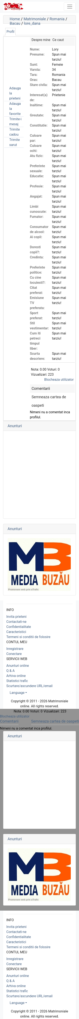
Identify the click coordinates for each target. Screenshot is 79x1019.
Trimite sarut (14, 142)
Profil (10, 32)
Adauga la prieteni (15, 93)
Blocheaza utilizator (59, 380)
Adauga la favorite (15, 109)
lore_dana (32, 23)
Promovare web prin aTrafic (23, 589)
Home (15, 19)
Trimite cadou (14, 131)
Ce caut (58, 40)
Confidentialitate (18, 627)
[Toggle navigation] (70, 6)
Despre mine (41, 40)
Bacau (15, 23)
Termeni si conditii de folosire (28, 637)
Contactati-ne (16, 622)
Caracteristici (16, 632)
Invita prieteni (16, 617)
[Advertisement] (25, 58)
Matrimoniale (35, 19)
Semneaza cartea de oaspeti (55, 721)
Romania (57, 19)
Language (17, 693)
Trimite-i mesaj (15, 121)
